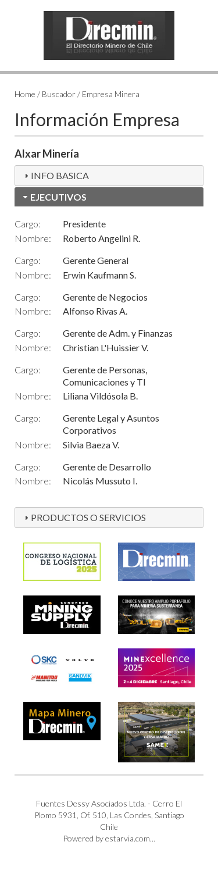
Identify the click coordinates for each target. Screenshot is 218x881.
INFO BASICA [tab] (55, 175)
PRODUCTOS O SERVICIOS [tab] (84, 517)
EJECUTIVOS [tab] (54, 196)
